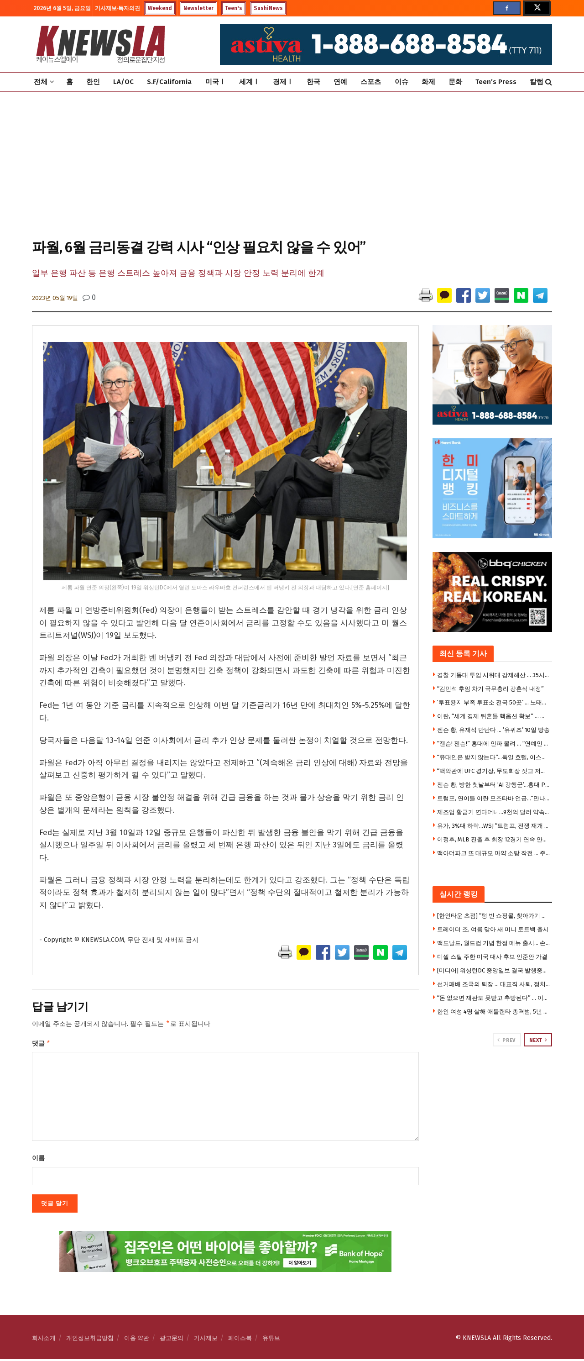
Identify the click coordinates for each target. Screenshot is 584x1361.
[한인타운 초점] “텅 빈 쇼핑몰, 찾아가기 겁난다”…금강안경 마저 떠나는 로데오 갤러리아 (493, 915)
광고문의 (171, 1339)
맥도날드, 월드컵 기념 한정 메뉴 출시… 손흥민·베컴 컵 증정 (493, 943)
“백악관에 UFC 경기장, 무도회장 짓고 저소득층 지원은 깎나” (493, 770)
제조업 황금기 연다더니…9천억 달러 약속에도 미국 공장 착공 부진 (493, 812)
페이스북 (240, 1339)
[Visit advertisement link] (493, 1081)
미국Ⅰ (215, 82)
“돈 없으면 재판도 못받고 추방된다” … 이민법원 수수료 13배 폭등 (493, 997)
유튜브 (271, 1339)
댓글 (41, 1045)
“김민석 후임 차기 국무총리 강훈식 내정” (490, 688)
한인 (93, 82)
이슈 (401, 82)
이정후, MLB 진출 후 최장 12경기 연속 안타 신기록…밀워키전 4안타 (493, 839)
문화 (455, 82)
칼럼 (536, 82)
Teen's (233, 8)
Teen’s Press (495, 82)
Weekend (160, 8)
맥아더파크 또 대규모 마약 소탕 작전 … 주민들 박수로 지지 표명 (493, 853)
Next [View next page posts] (538, 1040)
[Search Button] (548, 82)
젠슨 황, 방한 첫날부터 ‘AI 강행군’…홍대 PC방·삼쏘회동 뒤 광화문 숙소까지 (493, 784)
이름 (38, 1160)
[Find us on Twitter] (536, 8)
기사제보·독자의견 (117, 8)
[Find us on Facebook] (507, 8)
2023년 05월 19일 (55, 297)
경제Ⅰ (283, 82)
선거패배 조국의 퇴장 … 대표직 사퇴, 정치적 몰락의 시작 (493, 984)
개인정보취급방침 (90, 1339)
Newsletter (198, 8)
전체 (40, 82)
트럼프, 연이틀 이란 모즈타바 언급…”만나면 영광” (493, 798)
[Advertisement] (292, 164)
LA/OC (123, 82)
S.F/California (169, 82)
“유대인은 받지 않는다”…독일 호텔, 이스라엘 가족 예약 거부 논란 (493, 757)
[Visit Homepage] (100, 44)
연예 (340, 82)
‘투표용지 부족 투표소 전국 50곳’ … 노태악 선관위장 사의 (493, 702)
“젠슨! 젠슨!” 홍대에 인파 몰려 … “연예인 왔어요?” (493, 743)
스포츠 (370, 82)
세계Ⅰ (249, 82)
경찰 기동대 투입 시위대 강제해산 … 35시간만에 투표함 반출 (493, 675)
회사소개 (44, 1339)
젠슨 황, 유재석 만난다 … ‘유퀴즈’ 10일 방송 (493, 729)
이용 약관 (136, 1339)
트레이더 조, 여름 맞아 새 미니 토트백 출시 (493, 929)
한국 (313, 82)
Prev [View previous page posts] (506, 1040)
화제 (428, 82)
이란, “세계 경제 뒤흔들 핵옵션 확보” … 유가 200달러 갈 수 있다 (493, 716)
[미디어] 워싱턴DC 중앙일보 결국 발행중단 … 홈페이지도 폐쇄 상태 (493, 970)
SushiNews (268, 8)
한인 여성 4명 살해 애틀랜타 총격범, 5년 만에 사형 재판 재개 (493, 1011)
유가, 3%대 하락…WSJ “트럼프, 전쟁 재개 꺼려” (493, 825)
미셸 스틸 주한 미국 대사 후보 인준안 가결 (492, 956)
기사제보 (206, 1339)
